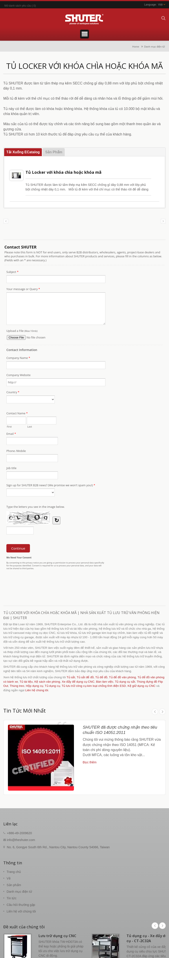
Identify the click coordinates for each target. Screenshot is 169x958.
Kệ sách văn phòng (47, 681)
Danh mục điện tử (154, 46)
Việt (160, 4)
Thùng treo (17, 685)
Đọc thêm (90, 762)
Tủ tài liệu (26, 681)
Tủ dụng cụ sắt (125, 681)
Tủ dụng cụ (52, 685)
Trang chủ (14, 872)
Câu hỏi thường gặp (21, 905)
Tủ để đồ (101, 677)
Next (162, 711)
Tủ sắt (70, 677)
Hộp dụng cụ (34, 685)
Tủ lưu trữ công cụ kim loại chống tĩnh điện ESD (94, 685)
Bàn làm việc (104, 681)
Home (135, 46)
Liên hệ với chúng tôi (21, 911)
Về (9, 878)
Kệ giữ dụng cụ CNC (142, 685)
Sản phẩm (14, 885)
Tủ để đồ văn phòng (122, 677)
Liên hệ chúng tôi (36, 690)
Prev (155, 711)
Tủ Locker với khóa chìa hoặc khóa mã (63, 172)
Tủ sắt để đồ (85, 677)
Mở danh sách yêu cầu (17, 5)
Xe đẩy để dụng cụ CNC (78, 681)
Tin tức (12, 898)
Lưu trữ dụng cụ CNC (57, 935)
